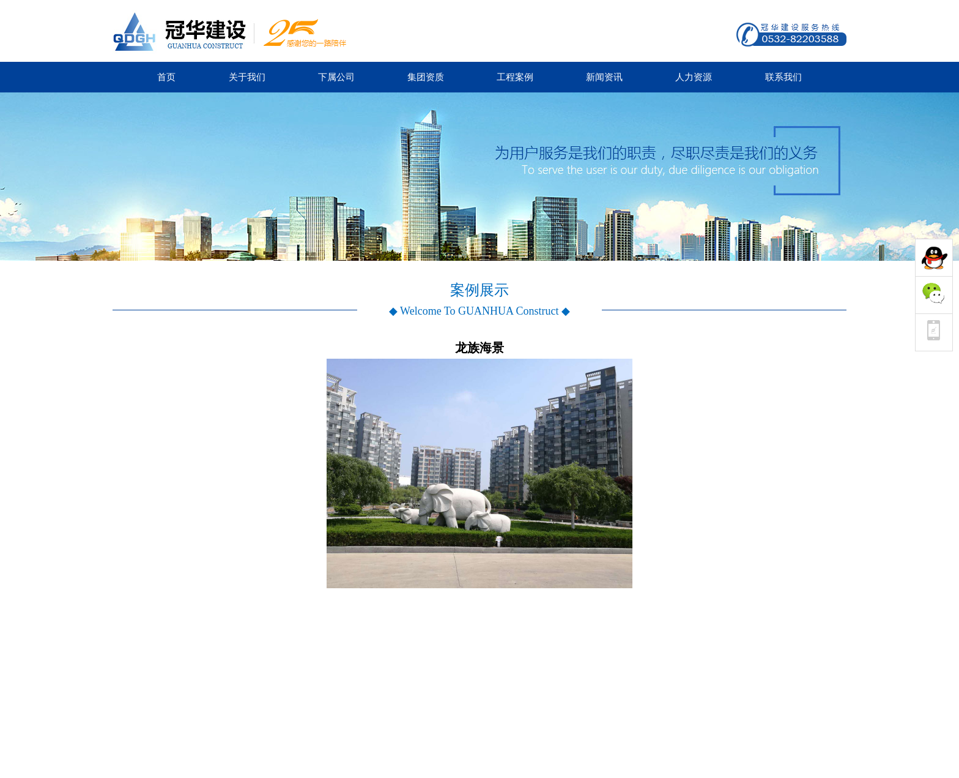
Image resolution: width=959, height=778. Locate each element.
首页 (166, 77)
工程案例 (515, 77)
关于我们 (247, 77)
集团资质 (425, 77)
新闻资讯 (604, 77)
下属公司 (336, 77)
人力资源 (693, 77)
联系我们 (783, 77)
